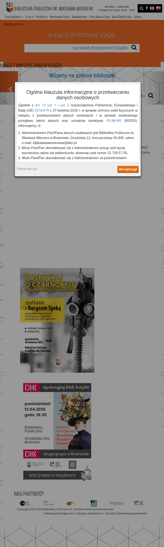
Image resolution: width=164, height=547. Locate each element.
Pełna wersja (27, 169)
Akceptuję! (128, 169)
